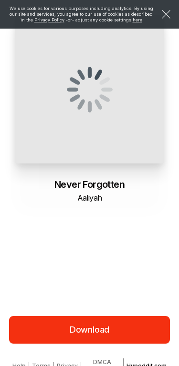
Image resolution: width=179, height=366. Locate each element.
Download (90, 330)
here (137, 19)
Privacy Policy (49, 19)
